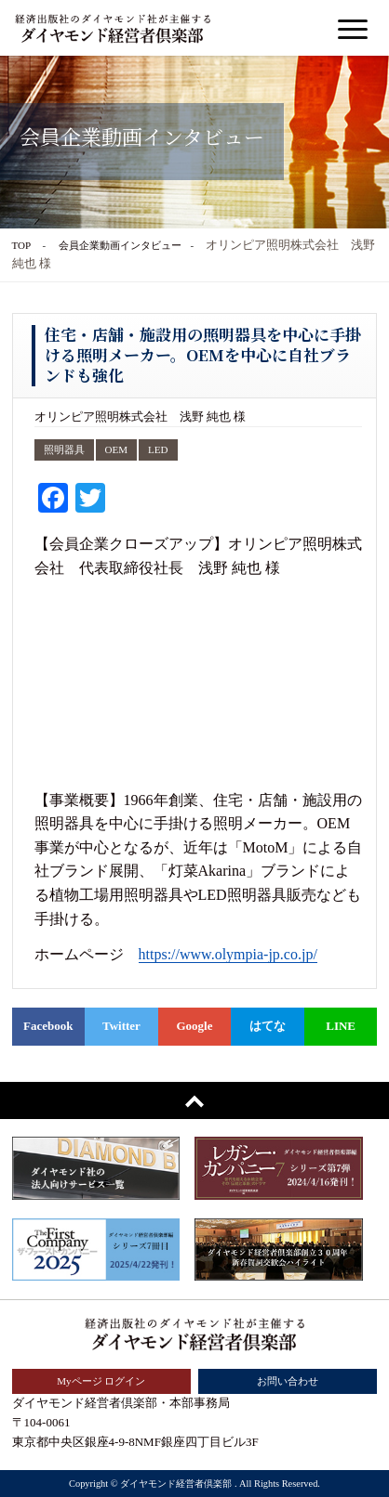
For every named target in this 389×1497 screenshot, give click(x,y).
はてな (267, 1026)
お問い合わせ (287, 1380)
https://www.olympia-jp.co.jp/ (228, 954)
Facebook (48, 1026)
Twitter (121, 1026)
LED (158, 449)
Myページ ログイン (101, 1380)
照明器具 (64, 449)
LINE (340, 1026)
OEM (116, 449)
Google (194, 1026)
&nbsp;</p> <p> (198, 684)
